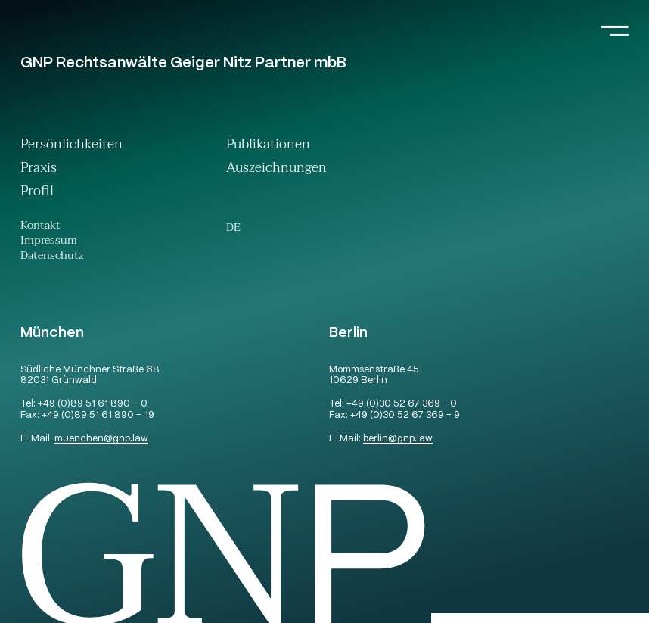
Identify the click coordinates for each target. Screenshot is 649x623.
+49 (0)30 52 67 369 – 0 (401, 404)
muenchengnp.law (101, 439)
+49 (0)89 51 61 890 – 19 (98, 416)
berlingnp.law (398, 439)
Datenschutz (52, 257)
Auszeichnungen (276, 169)
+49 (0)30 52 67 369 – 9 (405, 416)
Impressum (48, 242)
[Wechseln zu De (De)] (233, 228)
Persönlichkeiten (71, 145)
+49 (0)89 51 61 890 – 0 (92, 404)
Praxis (38, 169)
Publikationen (268, 145)
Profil (37, 192)
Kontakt (40, 227)
